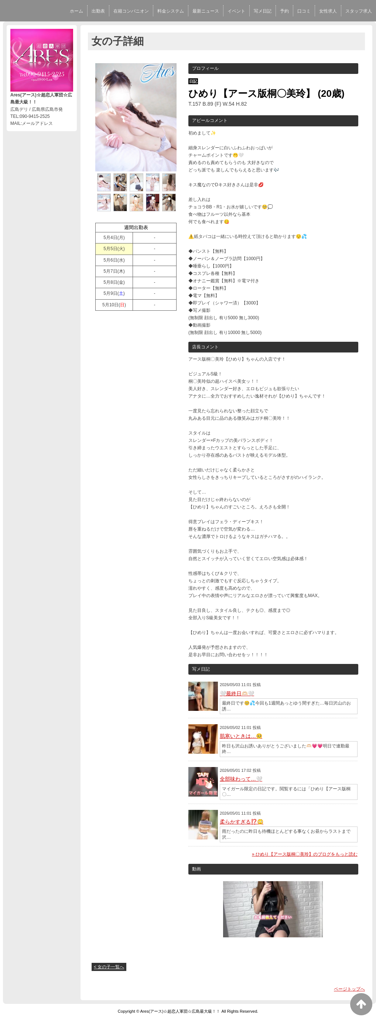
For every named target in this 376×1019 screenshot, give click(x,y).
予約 (284, 11)
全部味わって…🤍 (241, 779)
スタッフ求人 (358, 11)
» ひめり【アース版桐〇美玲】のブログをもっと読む (305, 854)
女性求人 (328, 11)
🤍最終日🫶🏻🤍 (237, 693)
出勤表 (98, 11)
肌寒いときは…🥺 (241, 736)
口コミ (304, 11)
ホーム (76, 11)
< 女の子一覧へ (109, 966)
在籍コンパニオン (131, 11)
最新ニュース (205, 11)
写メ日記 (262, 11)
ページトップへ (349, 989)
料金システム (170, 11)
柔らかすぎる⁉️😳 (241, 822)
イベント (236, 11)
